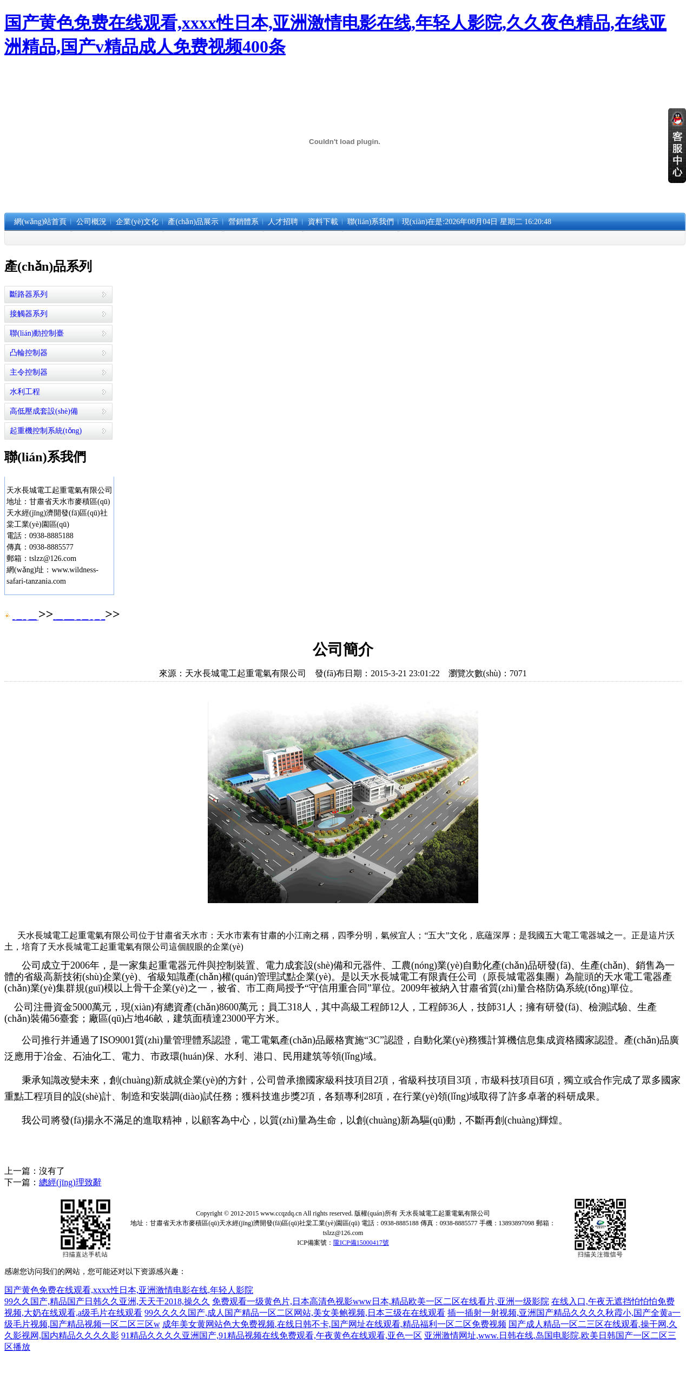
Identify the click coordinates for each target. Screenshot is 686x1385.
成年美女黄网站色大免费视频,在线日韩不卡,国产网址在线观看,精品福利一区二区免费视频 (334, 1324)
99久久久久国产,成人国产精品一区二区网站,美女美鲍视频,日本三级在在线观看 (294, 1312)
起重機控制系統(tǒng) (46, 431)
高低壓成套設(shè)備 (44, 411)
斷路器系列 (29, 294)
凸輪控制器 (29, 353)
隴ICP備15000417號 (361, 1242)
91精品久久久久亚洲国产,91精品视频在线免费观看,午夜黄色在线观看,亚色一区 (271, 1335)
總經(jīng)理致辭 (70, 1182)
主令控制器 (29, 372)
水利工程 (25, 392)
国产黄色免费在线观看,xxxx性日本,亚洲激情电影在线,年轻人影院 (128, 1290)
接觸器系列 (29, 314)
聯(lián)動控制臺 (37, 333)
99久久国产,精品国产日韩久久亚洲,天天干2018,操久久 (107, 1301)
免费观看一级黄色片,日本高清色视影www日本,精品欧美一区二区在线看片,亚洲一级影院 (380, 1301)
